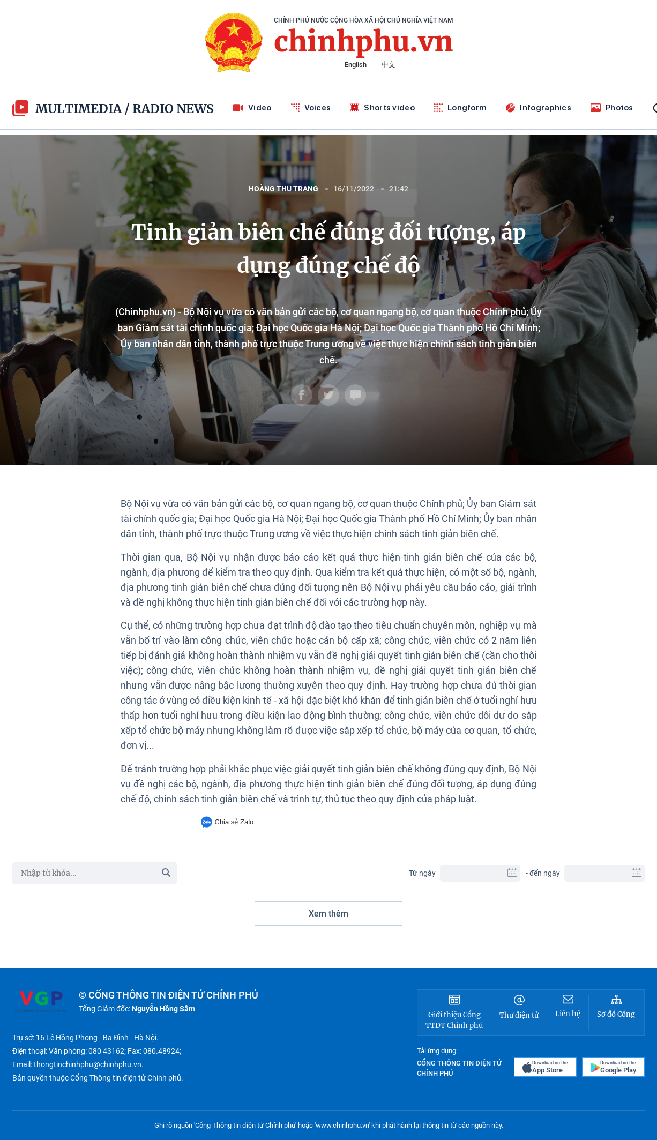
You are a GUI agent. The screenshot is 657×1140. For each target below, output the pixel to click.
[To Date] (604, 873)
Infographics (538, 108)
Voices (311, 108)
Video (252, 108)
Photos (612, 108)
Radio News (173, 108)
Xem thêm (328, 913)
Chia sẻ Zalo (227, 822)
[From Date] (480, 873)
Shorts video (382, 108)
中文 (388, 65)
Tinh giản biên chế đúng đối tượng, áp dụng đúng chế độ (328, 249)
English (356, 65)
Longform (460, 108)
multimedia (67, 108)
